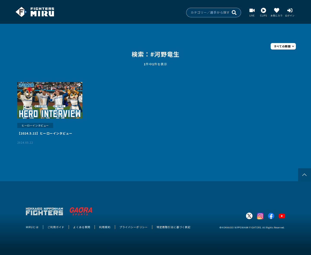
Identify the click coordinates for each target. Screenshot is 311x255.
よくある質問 (81, 227)
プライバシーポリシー (133, 227)
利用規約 (104, 227)
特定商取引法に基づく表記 (173, 227)
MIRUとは (32, 227)
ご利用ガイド (56, 227)
